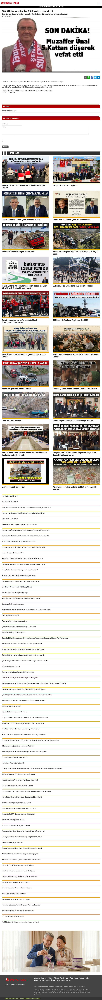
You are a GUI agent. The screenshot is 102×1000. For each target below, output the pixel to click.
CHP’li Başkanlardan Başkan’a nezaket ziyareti (17, 786)
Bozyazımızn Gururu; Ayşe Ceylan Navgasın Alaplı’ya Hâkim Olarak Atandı (26, 791)
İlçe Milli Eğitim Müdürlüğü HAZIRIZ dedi (15, 882)
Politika (50, 978)
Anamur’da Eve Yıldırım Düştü (11, 706)
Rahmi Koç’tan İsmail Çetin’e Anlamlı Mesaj (71, 219)
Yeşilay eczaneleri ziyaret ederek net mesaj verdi (18, 911)
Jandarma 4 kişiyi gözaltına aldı (12, 842)
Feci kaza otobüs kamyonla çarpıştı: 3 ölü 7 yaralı (18, 871)
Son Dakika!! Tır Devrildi (10, 519)
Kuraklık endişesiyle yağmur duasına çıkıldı (16, 803)
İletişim (53, 980)
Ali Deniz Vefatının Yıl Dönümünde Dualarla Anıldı (18, 774)
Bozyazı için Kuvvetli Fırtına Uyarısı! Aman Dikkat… (19, 541)
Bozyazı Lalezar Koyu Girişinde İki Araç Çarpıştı (18, 672)
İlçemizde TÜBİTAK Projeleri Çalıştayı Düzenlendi (18, 814)
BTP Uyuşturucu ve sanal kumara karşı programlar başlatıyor (22, 837)
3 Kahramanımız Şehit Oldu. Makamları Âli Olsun (18, 746)
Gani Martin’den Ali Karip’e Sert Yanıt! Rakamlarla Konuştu (21, 581)
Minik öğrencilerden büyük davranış (14, 894)
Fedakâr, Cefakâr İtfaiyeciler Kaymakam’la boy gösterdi (20, 922)
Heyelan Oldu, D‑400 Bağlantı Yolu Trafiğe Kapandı (19, 576)
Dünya (36, 980)
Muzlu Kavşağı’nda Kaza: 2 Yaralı (16, 389)
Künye (48, 980)
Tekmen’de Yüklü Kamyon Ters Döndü (18, 251)
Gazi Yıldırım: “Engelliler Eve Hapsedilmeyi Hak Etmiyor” (20, 729)
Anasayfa (37, 978)
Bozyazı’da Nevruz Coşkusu (65, 185)
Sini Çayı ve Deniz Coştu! (10, 615)
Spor (66, 978)
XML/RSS (68, 980)
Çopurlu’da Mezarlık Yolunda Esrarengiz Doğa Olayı (19, 627)
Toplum (82, 978)
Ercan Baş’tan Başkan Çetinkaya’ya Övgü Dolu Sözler (19, 524)
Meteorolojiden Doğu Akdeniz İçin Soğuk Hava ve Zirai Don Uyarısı (24, 752)
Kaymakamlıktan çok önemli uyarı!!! (14, 632)
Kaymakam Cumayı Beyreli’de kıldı (13, 763)
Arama (63, 980)
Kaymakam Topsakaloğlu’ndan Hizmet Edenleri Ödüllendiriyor (22, 558)
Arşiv (58, 980)
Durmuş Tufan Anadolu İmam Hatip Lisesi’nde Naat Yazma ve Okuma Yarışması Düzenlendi (32, 769)
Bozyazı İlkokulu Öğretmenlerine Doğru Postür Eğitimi (20, 678)
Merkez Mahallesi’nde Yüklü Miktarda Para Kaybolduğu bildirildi (23, 513)
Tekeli (62, 978)
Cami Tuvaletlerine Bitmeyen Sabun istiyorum (17, 888)
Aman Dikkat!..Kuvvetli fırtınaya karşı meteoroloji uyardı (20, 854)
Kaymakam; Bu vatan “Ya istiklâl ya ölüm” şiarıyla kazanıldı (21, 905)
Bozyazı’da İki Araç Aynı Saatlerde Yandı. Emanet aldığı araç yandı (23, 735)
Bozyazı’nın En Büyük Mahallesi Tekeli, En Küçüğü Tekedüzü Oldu (23, 547)
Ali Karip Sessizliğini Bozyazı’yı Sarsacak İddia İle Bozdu (21, 598)
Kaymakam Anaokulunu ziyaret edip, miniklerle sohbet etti (21, 859)
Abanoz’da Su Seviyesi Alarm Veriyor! (14, 621)
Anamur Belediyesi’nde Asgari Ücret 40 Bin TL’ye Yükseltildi (22, 644)
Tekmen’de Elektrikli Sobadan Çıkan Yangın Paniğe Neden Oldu (23, 723)
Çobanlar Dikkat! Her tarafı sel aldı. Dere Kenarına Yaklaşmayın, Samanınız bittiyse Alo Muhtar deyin (35, 638)
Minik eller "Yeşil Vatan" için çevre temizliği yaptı (18, 865)
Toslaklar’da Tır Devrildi (10, 502)
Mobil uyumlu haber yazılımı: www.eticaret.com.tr (22, 998)
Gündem (43, 978)
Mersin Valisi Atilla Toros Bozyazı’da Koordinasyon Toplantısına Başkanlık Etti (24, 453)
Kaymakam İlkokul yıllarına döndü (13, 820)
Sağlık (87, 978)
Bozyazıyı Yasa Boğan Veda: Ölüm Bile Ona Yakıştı (75, 389)
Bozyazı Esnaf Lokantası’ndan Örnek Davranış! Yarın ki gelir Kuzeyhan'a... (26, 530)
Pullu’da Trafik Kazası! (11, 421)
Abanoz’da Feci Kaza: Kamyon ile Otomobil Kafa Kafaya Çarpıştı (23, 831)
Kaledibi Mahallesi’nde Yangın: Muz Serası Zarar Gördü (20, 780)
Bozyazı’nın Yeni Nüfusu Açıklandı (13, 553)
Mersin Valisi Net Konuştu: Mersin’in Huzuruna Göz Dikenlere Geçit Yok (25, 536)
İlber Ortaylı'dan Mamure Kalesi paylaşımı (16, 899)
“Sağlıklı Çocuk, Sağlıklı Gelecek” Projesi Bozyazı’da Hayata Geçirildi (25, 717)
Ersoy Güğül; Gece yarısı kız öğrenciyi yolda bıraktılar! (20, 570)
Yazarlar (42, 980)
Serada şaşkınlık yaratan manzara (13, 604)
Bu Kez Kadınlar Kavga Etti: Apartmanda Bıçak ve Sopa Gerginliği (23, 655)
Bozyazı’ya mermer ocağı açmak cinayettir (16, 825)
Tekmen (56, 978)
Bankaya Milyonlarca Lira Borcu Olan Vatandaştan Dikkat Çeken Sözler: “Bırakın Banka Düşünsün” (34, 683)
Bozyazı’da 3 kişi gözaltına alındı (13, 916)
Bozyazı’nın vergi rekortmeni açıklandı (14, 757)
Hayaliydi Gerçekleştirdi (10, 496)
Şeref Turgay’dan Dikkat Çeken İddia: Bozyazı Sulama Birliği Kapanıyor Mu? (27, 695)
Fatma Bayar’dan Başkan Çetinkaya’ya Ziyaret (73, 421)
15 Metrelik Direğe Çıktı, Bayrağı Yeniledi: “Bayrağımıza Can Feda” (24, 700)
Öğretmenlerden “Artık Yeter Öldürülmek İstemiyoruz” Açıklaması (19, 321)
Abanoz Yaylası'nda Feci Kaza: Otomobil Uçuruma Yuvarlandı (22, 848)
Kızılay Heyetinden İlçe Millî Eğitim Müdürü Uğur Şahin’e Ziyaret (23, 649)
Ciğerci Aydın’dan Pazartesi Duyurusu (14, 712)
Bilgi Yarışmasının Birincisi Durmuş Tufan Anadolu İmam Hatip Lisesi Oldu (26, 507)
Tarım (71, 978)
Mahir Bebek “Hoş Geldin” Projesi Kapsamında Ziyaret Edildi (22, 797)
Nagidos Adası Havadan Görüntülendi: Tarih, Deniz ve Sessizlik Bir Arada (26, 610)
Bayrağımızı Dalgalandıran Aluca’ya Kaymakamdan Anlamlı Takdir (23, 564)
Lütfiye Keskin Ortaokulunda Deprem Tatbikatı (73, 286)
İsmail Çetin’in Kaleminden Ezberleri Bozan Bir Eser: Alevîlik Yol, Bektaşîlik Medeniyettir (24, 287)
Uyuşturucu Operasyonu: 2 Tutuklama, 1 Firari (17, 587)
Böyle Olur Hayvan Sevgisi (11, 666)
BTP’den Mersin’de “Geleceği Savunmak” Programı (19, 808)
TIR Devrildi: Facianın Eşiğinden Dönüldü (70, 320)
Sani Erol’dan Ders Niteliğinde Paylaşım (15, 593)
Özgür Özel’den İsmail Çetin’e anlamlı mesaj (21, 219)
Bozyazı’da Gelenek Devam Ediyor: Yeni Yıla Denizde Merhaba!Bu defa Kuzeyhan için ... (31, 740)
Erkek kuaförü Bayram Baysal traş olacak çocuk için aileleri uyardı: (24, 689)
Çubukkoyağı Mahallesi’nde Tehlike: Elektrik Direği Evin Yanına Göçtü (24, 661)
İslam (76, 978)
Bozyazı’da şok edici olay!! (13, 487)
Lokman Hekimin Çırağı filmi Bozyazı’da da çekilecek (19, 876)
